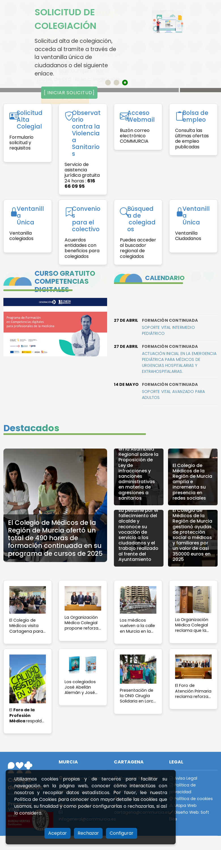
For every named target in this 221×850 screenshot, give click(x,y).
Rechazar (88, 833)
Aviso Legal (183, 778)
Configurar (121, 833)
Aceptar (57, 833)
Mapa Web (183, 805)
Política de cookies (191, 798)
